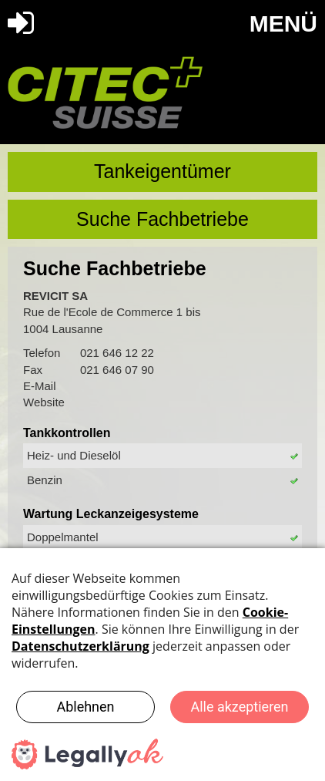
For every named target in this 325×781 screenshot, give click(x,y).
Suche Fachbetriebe (162, 219)
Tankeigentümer (162, 171)
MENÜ (283, 23)
